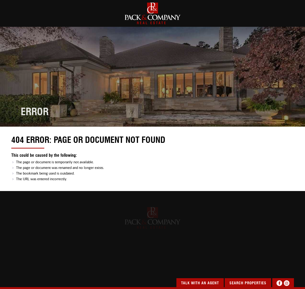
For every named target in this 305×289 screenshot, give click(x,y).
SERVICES (205, 18)
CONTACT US (284, 18)
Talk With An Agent (200, 283)
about (46, 18)
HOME (16, 18)
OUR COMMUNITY (243, 18)
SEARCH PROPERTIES (89, 18)
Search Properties (247, 283)
